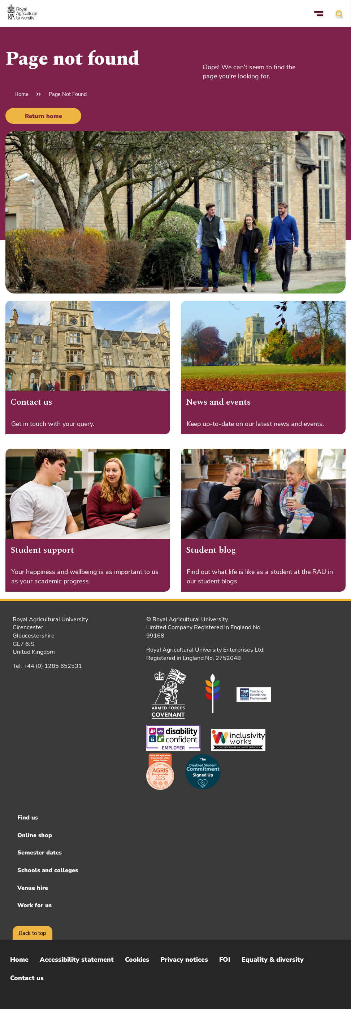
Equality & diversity (273, 959)
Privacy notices (184, 959)
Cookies (137, 959)
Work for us (34, 905)
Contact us (27, 978)
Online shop (34, 835)
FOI (224, 959)
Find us (27, 818)
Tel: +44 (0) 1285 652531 (47, 666)
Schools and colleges (47, 870)
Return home (43, 116)
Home (21, 94)
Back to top (32, 933)
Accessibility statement (77, 959)
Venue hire (32, 888)
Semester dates (39, 853)
